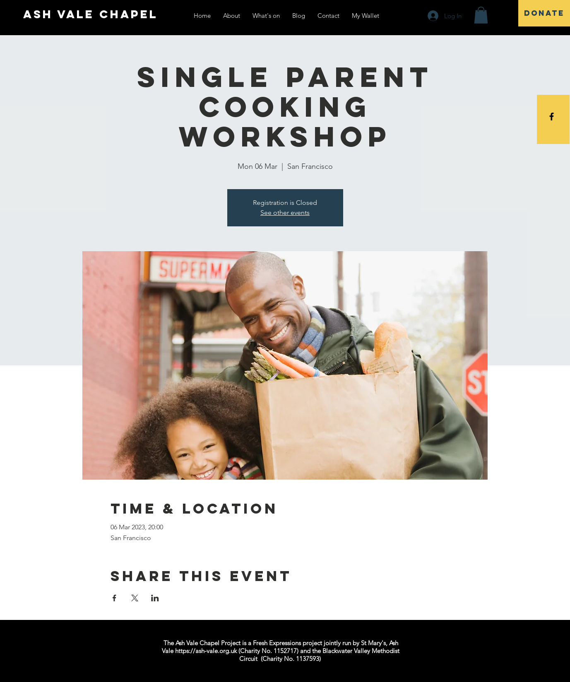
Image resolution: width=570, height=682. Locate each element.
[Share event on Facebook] (114, 598)
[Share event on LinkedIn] (155, 598)
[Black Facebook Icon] (551, 116)
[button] (481, 15)
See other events (285, 212)
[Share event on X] (135, 598)
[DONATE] (544, 13)
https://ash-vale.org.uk (206, 651)
